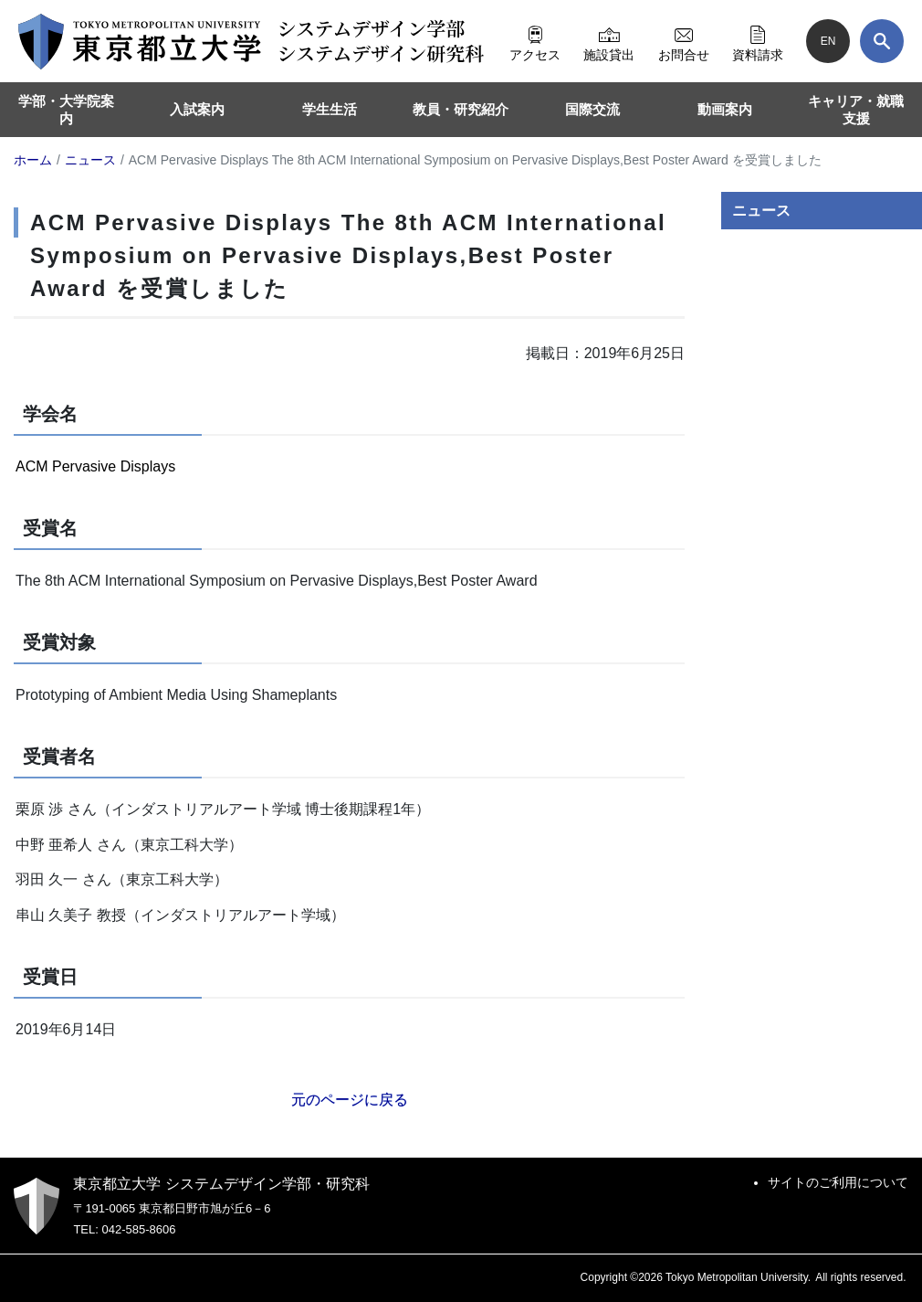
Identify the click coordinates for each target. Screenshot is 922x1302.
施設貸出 (608, 41)
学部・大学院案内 (66, 110)
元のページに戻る (349, 1099)
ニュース (761, 210)
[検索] (882, 41)
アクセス (535, 41)
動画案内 (724, 109)
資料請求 (757, 41)
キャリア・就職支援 (856, 110)
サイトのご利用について (838, 1182)
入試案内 (197, 109)
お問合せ (683, 41)
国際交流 (592, 109)
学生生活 (329, 109)
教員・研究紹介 (460, 109)
